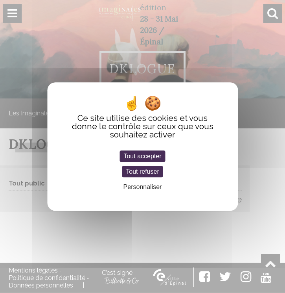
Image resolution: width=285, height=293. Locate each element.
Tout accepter (142, 156)
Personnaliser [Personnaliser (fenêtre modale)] (142, 187)
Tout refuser (142, 171)
